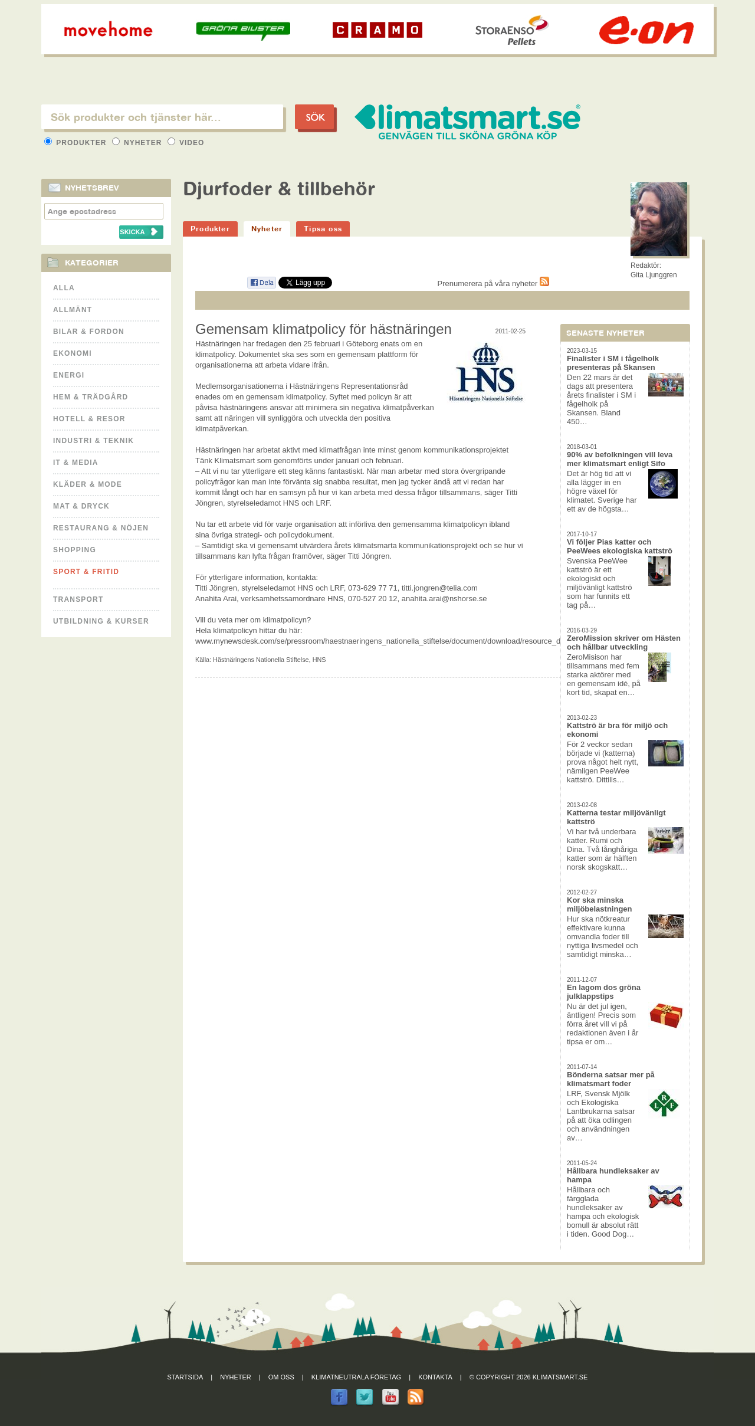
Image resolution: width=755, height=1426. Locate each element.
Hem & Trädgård (90, 397)
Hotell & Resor (89, 419)
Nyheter (138, 143)
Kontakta (435, 1377)
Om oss (281, 1377)
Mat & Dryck (81, 506)
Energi (68, 375)
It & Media (76, 462)
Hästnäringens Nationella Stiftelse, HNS (269, 659)
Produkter (76, 143)
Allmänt (72, 310)
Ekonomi (72, 353)
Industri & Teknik (93, 441)
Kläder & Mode (87, 484)
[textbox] (162, 116)
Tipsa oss (323, 228)
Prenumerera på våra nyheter (493, 283)
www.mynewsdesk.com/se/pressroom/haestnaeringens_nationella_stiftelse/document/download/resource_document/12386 (404, 641)
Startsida (185, 1377)
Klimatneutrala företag (356, 1377)
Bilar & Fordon (88, 331)
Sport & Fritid (86, 572)
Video (186, 143)
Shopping (74, 550)
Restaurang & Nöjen (101, 528)
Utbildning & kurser (101, 621)
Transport (78, 599)
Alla (64, 288)
